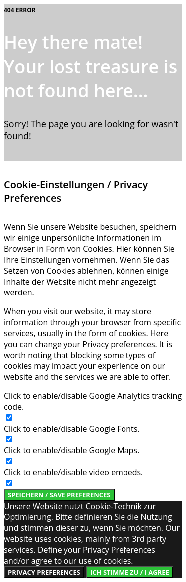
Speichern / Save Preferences (59, 494)
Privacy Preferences (44, 572)
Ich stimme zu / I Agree (129, 572)
